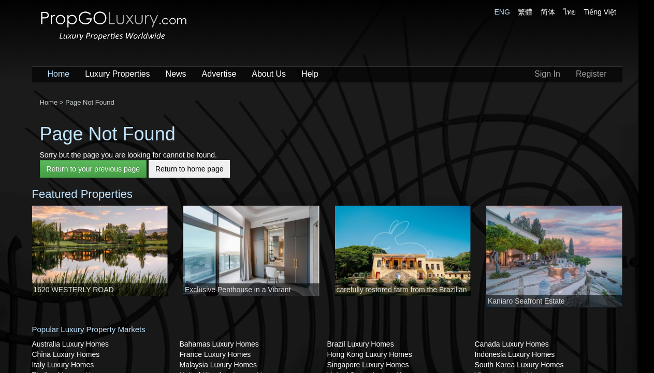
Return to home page (189, 169)
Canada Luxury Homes (512, 344)
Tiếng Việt (600, 12)
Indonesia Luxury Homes (515, 354)
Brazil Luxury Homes (360, 344)
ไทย (569, 12)
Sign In (547, 73)
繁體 (525, 12)
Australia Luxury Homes (70, 344)
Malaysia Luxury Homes (218, 365)
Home (59, 73)
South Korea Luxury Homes (519, 365)
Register (591, 73)
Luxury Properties (117, 73)
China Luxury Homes (66, 354)
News (176, 73)
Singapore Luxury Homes (368, 365)
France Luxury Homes (215, 354)
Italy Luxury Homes (63, 365)
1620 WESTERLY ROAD (74, 289)
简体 (548, 12)
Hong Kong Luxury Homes (369, 354)
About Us (269, 73)
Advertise (219, 73)
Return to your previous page (93, 169)
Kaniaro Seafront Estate (526, 301)
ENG (502, 12)
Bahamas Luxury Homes (219, 344)
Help (309, 73)
